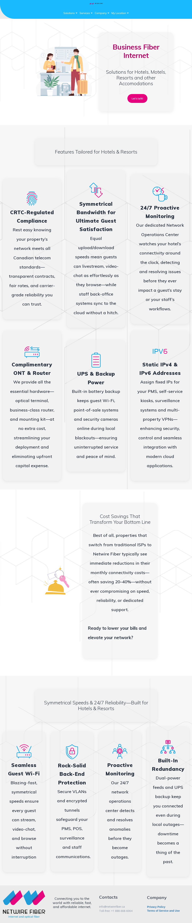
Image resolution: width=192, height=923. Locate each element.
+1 (113, 911)
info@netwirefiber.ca (112, 907)
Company (102, 13)
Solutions (70, 13)
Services (86, 13)
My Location (120, 13)
